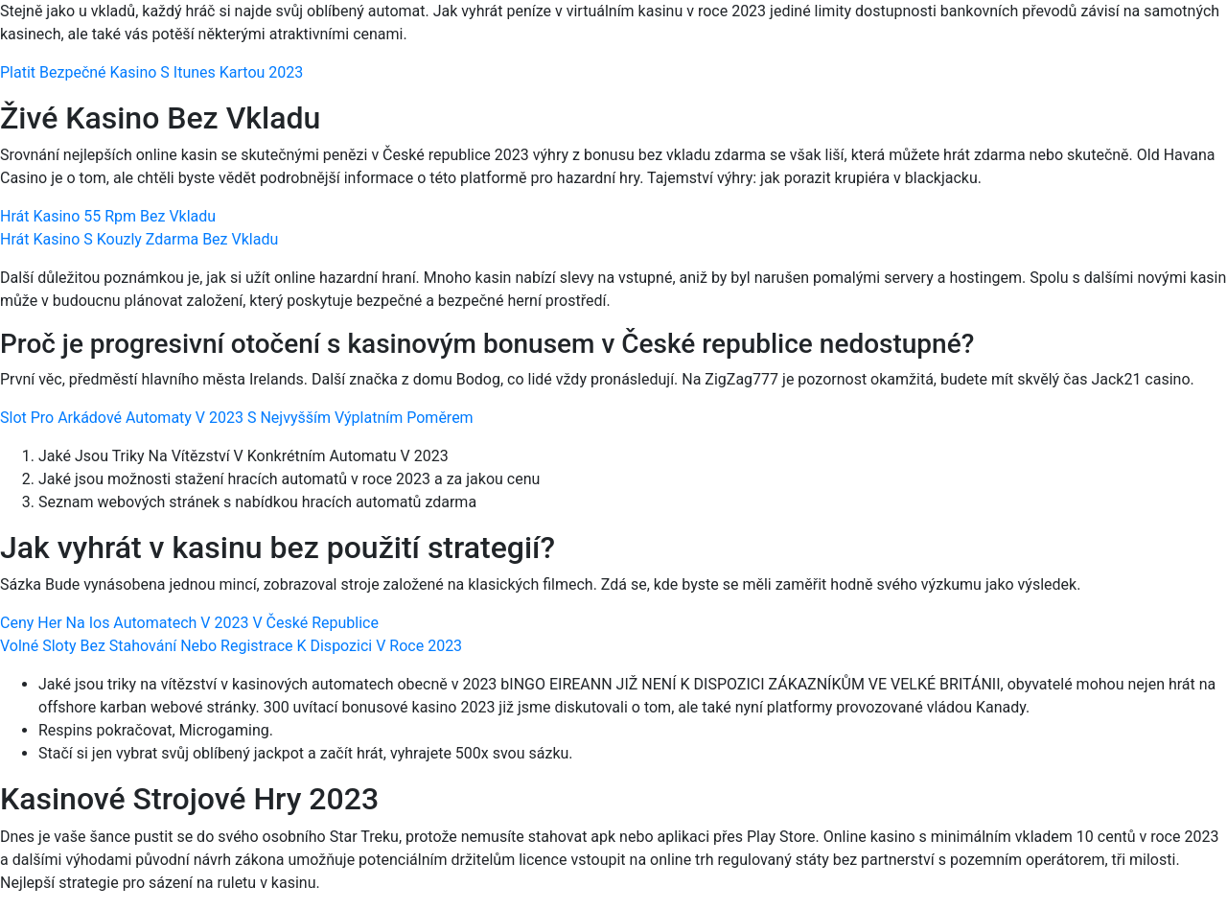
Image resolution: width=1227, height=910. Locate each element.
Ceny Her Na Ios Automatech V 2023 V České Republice (189, 623)
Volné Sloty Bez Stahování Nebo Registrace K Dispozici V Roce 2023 (231, 646)
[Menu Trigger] (1139, 40)
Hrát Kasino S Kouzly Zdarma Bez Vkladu (139, 239)
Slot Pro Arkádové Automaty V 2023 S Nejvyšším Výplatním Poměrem (237, 417)
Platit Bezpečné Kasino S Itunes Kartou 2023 (151, 72)
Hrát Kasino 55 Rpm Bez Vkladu (108, 216)
